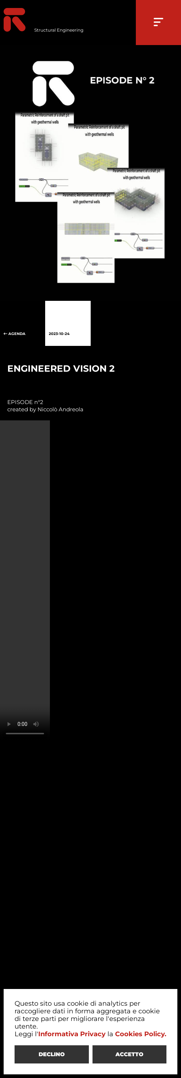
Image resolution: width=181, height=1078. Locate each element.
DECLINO (52, 1054)
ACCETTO (129, 1054)
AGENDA (22, 323)
